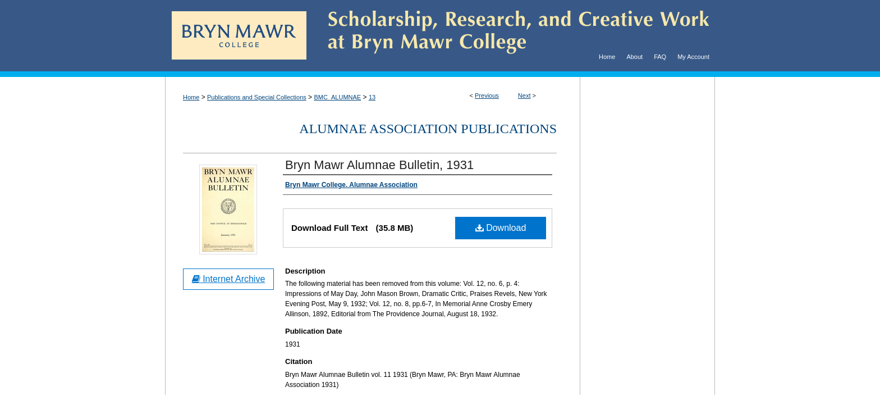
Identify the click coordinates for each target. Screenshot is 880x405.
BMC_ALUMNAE (337, 97)
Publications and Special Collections (256, 97)
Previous (487, 95)
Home (191, 97)
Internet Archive (228, 279)
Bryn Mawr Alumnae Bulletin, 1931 (379, 165)
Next (524, 95)
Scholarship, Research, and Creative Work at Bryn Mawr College (510, 35)
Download (500, 228)
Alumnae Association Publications (428, 128)
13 (372, 97)
